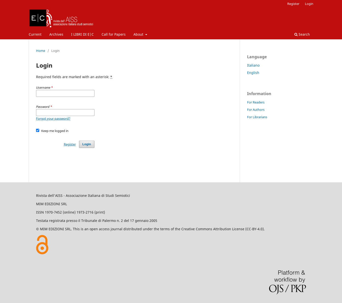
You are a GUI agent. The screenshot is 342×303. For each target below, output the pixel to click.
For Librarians (257, 117)
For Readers (255, 102)
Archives (56, 34)
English (253, 72)
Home (40, 50)
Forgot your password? (53, 118)
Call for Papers (114, 34)
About (138, 34)
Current (35, 34)
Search (302, 34)
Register (293, 3)
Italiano (253, 65)
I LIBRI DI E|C (82, 34)
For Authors (255, 109)
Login (309, 3)
